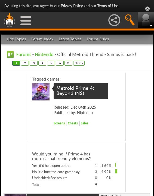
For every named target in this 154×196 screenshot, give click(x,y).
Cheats (73, 123)
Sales (84, 123)
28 (68, 63)
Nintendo (44, 54)
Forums (23, 54)
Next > (79, 63)
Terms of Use (107, 6)
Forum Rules (98, 39)
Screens (59, 123)
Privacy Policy (72, 6)
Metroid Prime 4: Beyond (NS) (75, 91)
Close (147, 9)
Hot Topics (16, 39)
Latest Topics (70, 39)
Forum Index (42, 39)
